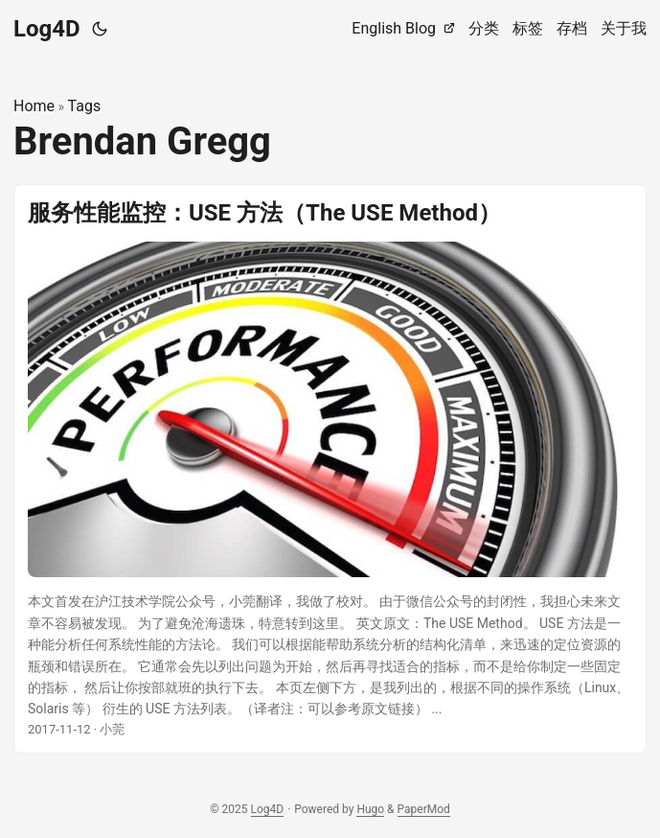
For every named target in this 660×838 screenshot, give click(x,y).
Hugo (370, 809)
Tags (85, 106)
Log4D (46, 28)
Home (34, 106)
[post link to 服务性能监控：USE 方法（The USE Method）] (330, 469)
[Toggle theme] (99, 29)
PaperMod (424, 809)
